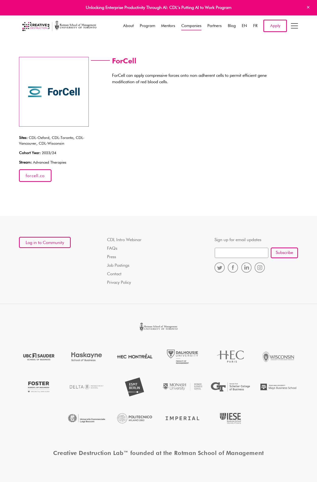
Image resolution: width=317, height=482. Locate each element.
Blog (232, 26)
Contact (114, 274)
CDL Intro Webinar (124, 240)
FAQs (112, 248)
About (128, 26)
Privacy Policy (119, 282)
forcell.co (35, 176)
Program (147, 26)
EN (244, 26)
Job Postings (118, 265)
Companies (191, 26)
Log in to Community (45, 243)
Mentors (168, 26)
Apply (275, 26)
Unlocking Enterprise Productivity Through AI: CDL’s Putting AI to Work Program (158, 8)
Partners (214, 26)
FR (255, 26)
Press (111, 257)
